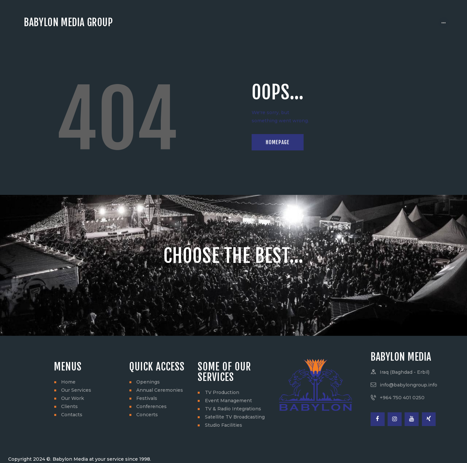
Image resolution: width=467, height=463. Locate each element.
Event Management (228, 400)
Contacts (71, 415)
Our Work (72, 398)
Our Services (76, 390)
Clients (69, 406)
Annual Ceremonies (159, 390)
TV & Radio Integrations (233, 409)
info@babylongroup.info (408, 385)
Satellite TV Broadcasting (235, 417)
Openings (148, 382)
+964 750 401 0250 (402, 398)
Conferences (151, 406)
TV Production (222, 392)
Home (68, 382)
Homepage (278, 142)
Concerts (147, 415)
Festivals (146, 398)
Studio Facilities (223, 425)
